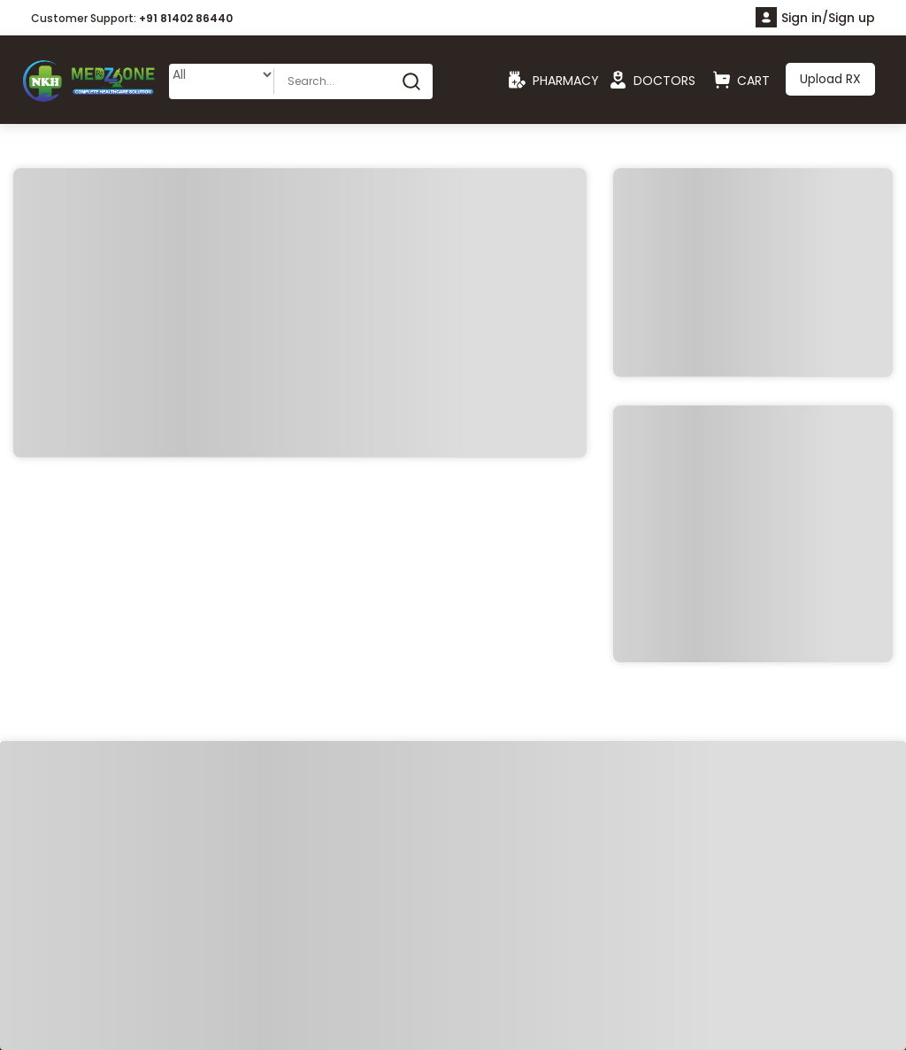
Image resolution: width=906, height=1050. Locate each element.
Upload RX (830, 79)
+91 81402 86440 (186, 18)
